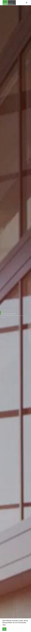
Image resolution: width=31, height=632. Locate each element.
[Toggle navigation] (26, 2)
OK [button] (4, 629)
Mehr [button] (4, 625)
